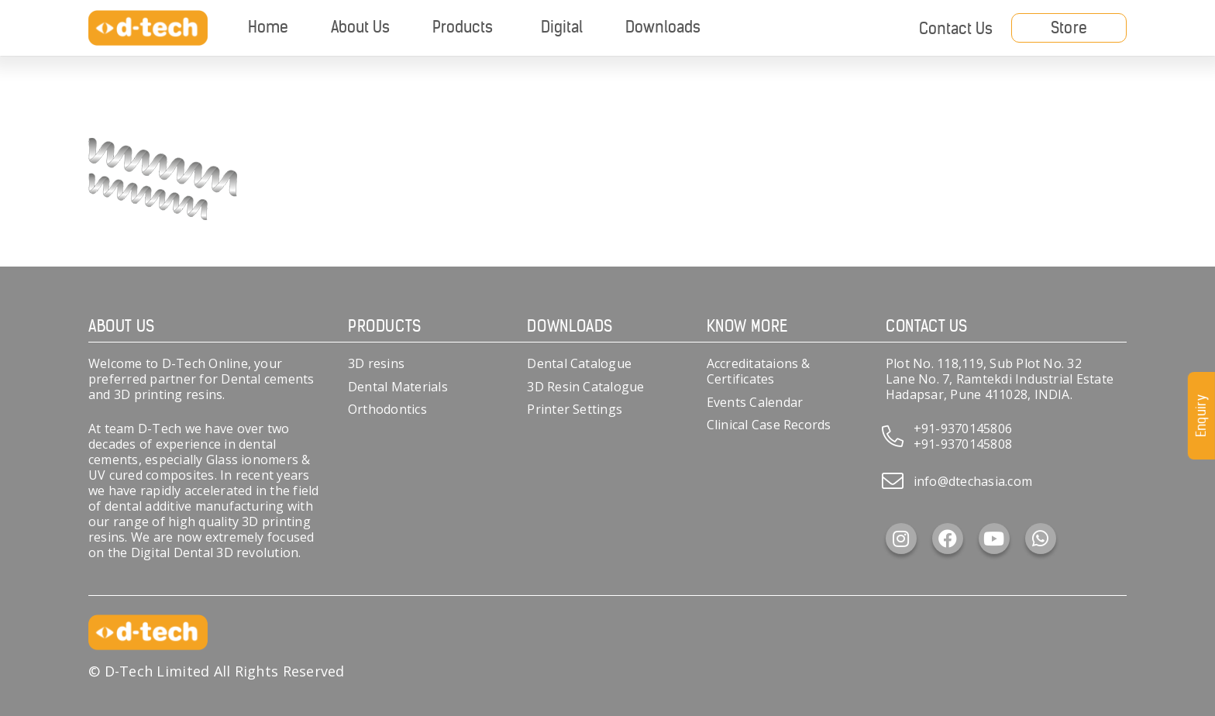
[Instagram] (901, 538)
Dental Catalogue (579, 363)
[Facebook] (947, 538)
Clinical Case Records (769, 424)
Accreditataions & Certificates (759, 371)
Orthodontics (387, 409)
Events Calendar (755, 402)
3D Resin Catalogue (585, 386)
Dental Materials (398, 386)
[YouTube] (994, 538)
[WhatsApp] (1040, 538)
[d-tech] (148, 28)
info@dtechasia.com (973, 481)
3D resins (376, 363)
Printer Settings (574, 409)
